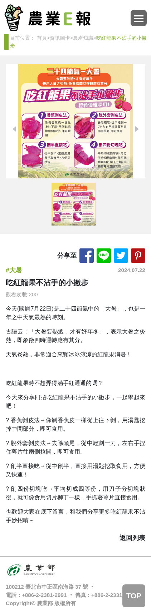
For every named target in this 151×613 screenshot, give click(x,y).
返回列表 (132, 538)
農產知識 (83, 38)
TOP (133, 596)
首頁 (42, 38)
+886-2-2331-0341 (113, 595)
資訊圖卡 (60, 38)
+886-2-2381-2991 (44, 595)
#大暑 (14, 270)
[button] (137, 129)
